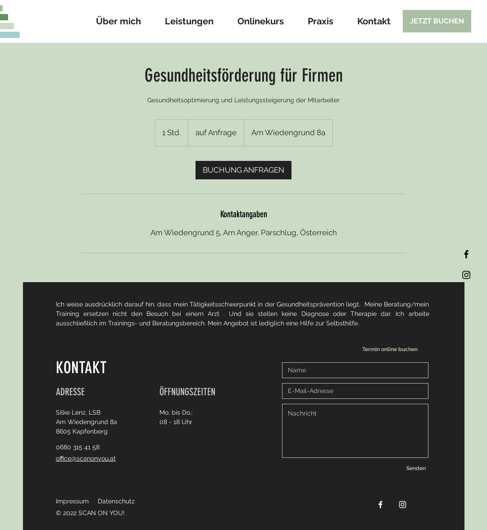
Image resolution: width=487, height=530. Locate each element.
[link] (243, 170)
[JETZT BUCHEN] (437, 21)
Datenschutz (116, 501)
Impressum (72, 501)
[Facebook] (466, 254)
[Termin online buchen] (392, 349)
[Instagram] (466, 275)
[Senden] (416, 468)
